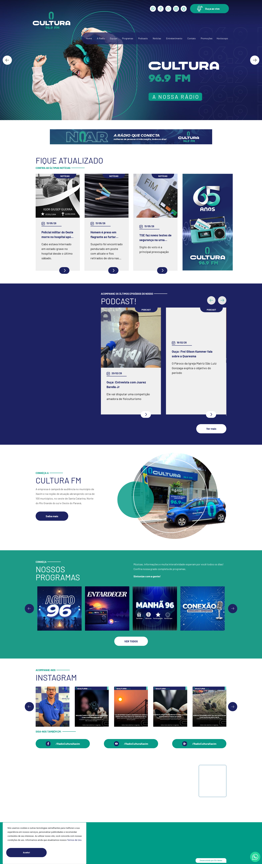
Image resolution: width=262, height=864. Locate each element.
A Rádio (101, 38)
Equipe (113, 38)
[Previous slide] (29, 607)
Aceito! (35, 852)
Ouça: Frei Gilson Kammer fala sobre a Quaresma (192, 354)
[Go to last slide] (7, 60)
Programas (127, 38)
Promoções (206, 38)
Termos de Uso (74, 840)
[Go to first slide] (232, 607)
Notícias (157, 38)
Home (89, 38)
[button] (209, 8)
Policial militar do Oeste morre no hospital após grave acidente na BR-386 (57, 234)
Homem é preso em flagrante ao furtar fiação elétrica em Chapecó (103, 234)
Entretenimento (174, 38)
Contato (191, 38)
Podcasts (143, 38)
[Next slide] (254, 60)
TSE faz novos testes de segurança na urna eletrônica (155, 237)
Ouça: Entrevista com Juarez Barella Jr (126, 384)
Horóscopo (222, 38)
